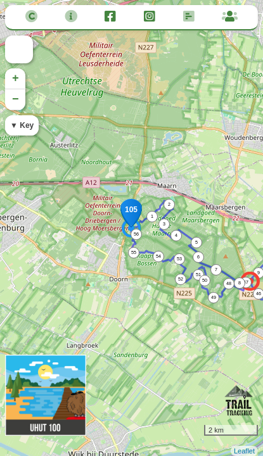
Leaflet (244, 451)
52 (180, 279)
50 (204, 280)
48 (228, 283)
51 (198, 274)
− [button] (15, 99)
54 (158, 256)
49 (213, 297)
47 (245, 282)
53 (179, 259)
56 (136, 234)
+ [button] (15, 78)
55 (133, 252)
